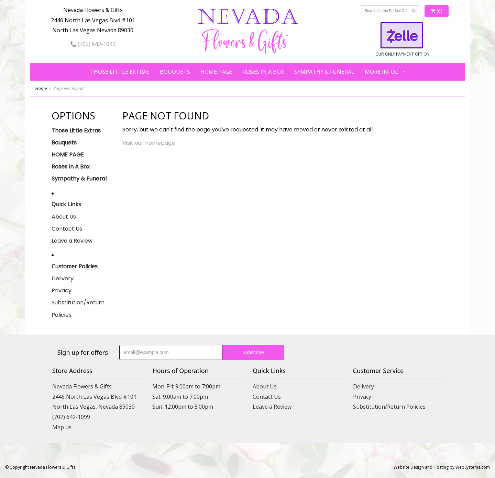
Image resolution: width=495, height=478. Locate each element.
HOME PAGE (216, 71)
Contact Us (67, 229)
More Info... (381, 71)
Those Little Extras (120, 71)
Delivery (63, 278)
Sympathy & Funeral (324, 71)
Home (41, 88)
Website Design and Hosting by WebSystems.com (442, 467)
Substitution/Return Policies (78, 308)
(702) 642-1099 (93, 44)
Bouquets (175, 71)
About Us (64, 217)
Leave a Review (72, 241)
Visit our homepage (148, 143)
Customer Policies (75, 266)
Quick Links (66, 204)
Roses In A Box (263, 71)
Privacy (62, 290)
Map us (62, 427)
